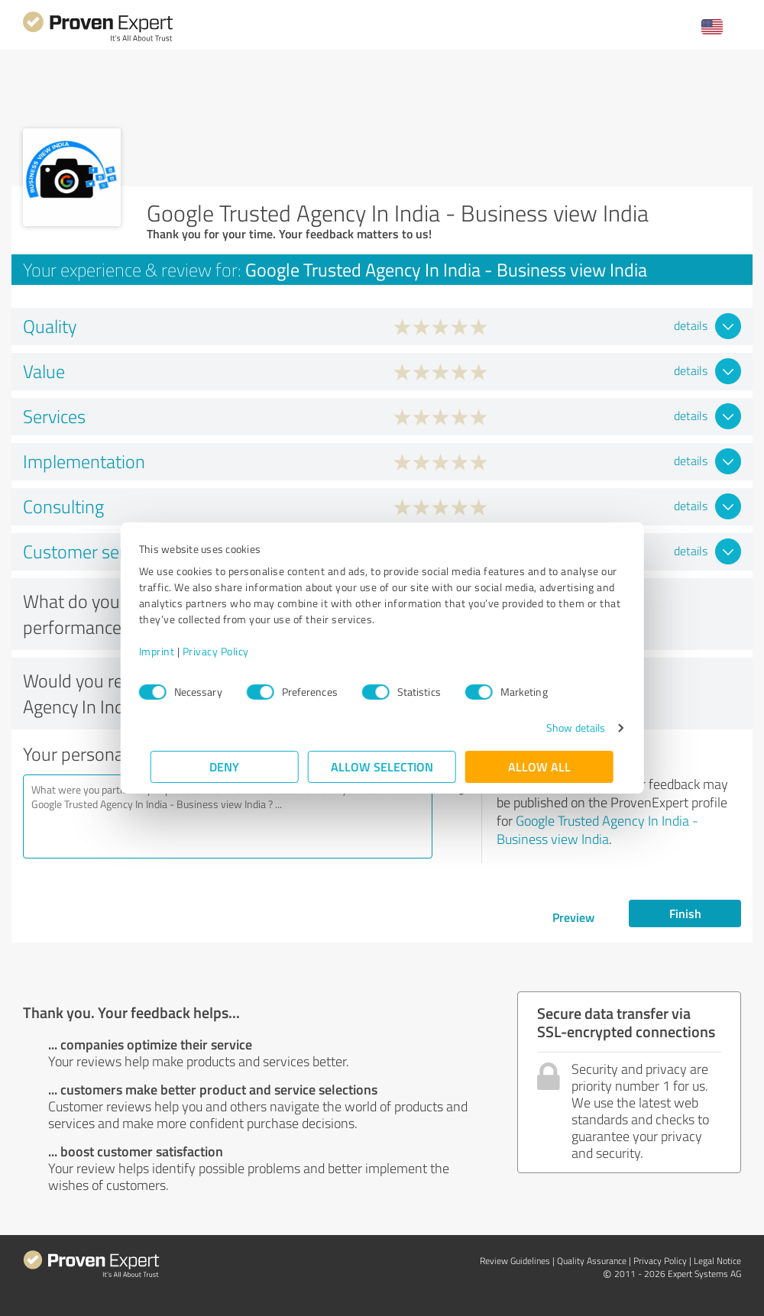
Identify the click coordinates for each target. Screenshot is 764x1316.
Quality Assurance (591, 1260)
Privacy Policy (227, 651)
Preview (573, 917)
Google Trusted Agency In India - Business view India (597, 829)
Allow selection (382, 766)
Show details (564, 727)
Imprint (168, 651)
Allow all (539, 766)
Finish (685, 913)
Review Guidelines (515, 1260)
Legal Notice (717, 1260)
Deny (225, 766)
